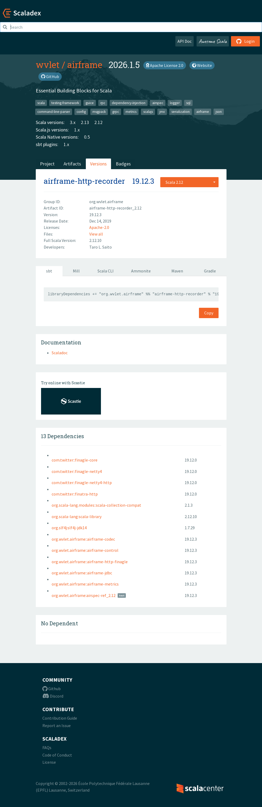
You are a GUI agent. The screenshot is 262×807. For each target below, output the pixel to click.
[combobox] (189, 182)
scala (41, 102)
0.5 (87, 137)
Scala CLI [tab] (105, 271)
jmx (162, 111)
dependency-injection (128, 102)
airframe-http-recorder (84, 181)
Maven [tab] (177, 271)
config (81, 111)
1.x (77, 130)
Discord (52, 696)
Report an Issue (56, 725)
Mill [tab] (76, 271)
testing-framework (65, 102)
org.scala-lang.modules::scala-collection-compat (96, 505)
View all (96, 234)
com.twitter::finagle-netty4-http (82, 482)
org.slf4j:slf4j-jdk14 (69, 527)
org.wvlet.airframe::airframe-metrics (85, 584)
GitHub (50, 76)
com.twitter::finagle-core (74, 460)
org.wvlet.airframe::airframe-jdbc (82, 572)
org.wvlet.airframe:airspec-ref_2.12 (84, 595)
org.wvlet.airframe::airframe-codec (83, 539)
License (49, 762)
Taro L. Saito (100, 247)
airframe (84, 64)
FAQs (46, 747)
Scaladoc (60, 352)
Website (202, 65)
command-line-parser (53, 111)
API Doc (184, 41)
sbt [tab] (49, 271)
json (219, 111)
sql (188, 102)
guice (90, 102)
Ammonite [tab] (141, 271)
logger (175, 102)
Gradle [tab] (210, 271)
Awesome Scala (213, 41)
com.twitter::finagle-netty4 (77, 471)
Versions (98, 164)
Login (245, 41)
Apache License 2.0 (164, 65)
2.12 (98, 122)
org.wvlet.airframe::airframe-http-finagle (90, 561)
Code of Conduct (57, 755)
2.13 (85, 122)
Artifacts (72, 164)
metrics (131, 111)
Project (47, 164)
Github (51, 688)
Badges (123, 164)
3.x (73, 122)
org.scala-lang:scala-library (76, 516)
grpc (115, 111)
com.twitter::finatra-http (75, 494)
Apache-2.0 (99, 227)
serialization (180, 111)
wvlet (48, 64)
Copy (208, 312)
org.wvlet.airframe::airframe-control (85, 550)
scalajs (148, 111)
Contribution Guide (59, 718)
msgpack (99, 111)
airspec (157, 102)
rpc (102, 102)
